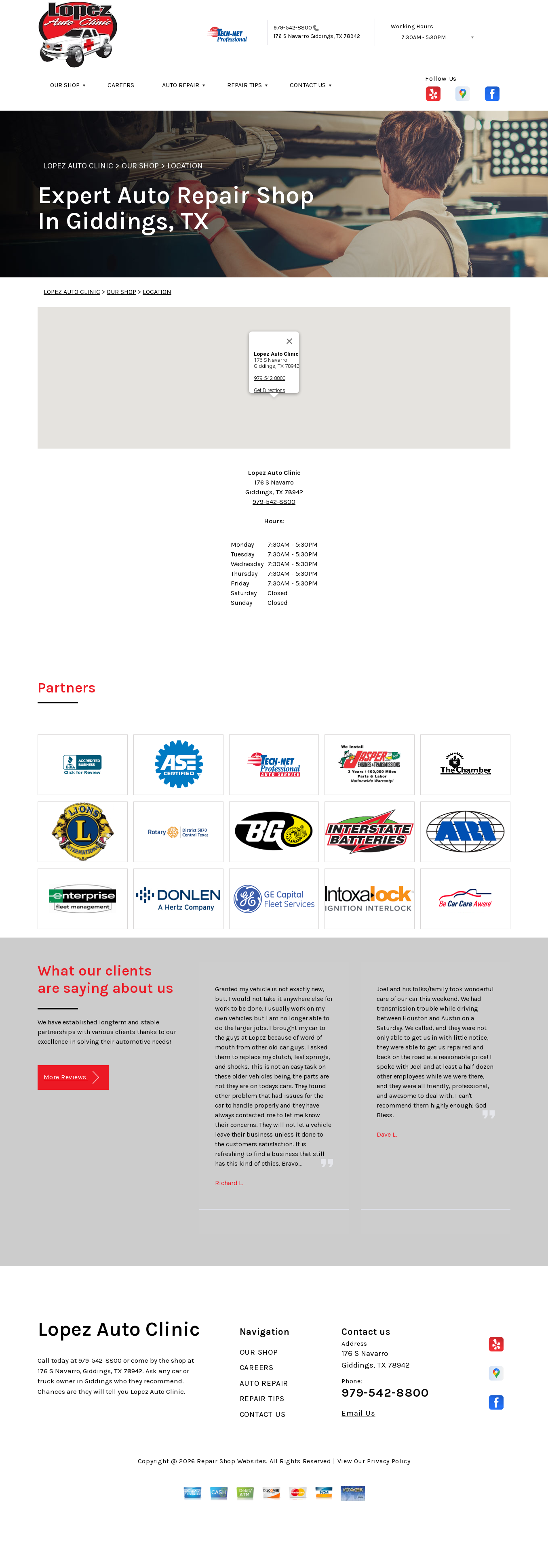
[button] (274, 405)
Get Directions (269, 390)
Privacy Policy (388, 1461)
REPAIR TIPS (244, 85)
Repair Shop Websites (231, 1461)
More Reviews (71, 1077)
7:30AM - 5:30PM (423, 37)
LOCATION (184, 165)
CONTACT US (308, 85)
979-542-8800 (293, 27)
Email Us (358, 1413)
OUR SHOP (65, 85)
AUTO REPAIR (180, 85)
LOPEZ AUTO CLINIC (78, 165)
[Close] (289, 341)
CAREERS (120, 85)
